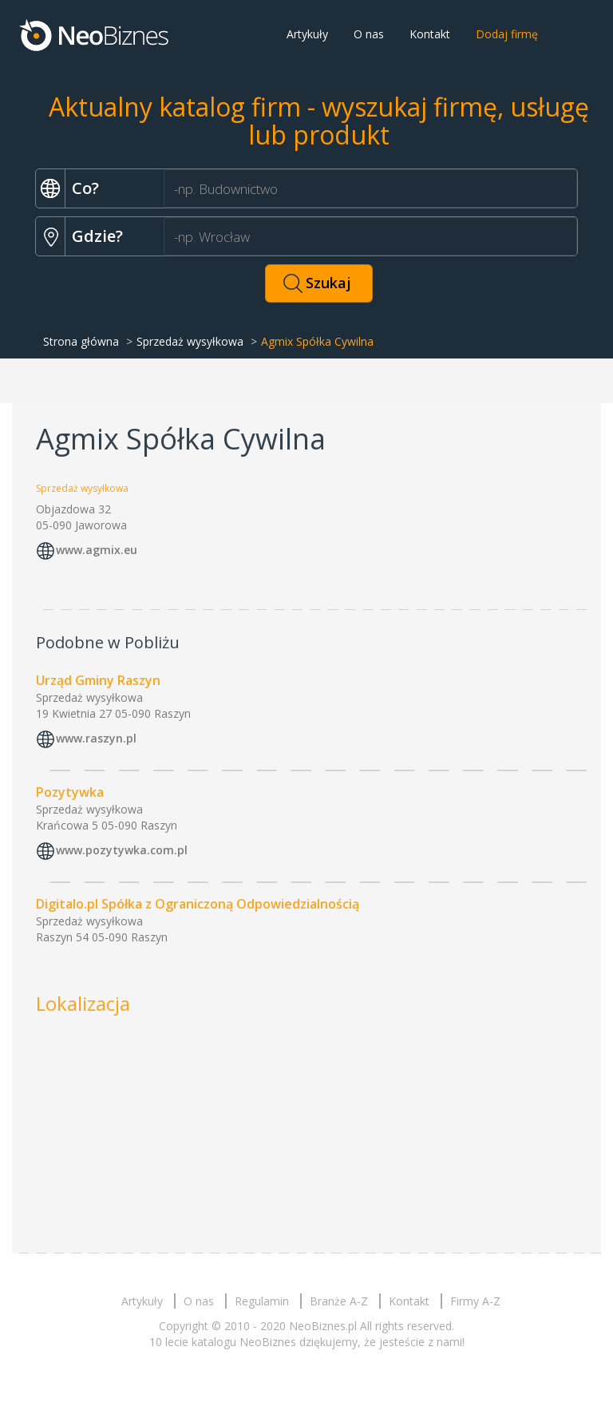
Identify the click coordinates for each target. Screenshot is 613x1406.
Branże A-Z (339, 1301)
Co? (85, 188)
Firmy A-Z (475, 1301)
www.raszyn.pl (96, 738)
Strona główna (81, 341)
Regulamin (262, 1301)
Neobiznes (95, 34)
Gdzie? (97, 236)
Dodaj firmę (507, 34)
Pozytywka (70, 792)
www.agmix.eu (96, 549)
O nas (369, 34)
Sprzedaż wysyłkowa (189, 341)
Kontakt (429, 34)
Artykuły (307, 34)
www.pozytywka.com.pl (122, 849)
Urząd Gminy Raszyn (98, 680)
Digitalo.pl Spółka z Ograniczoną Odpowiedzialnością (197, 904)
